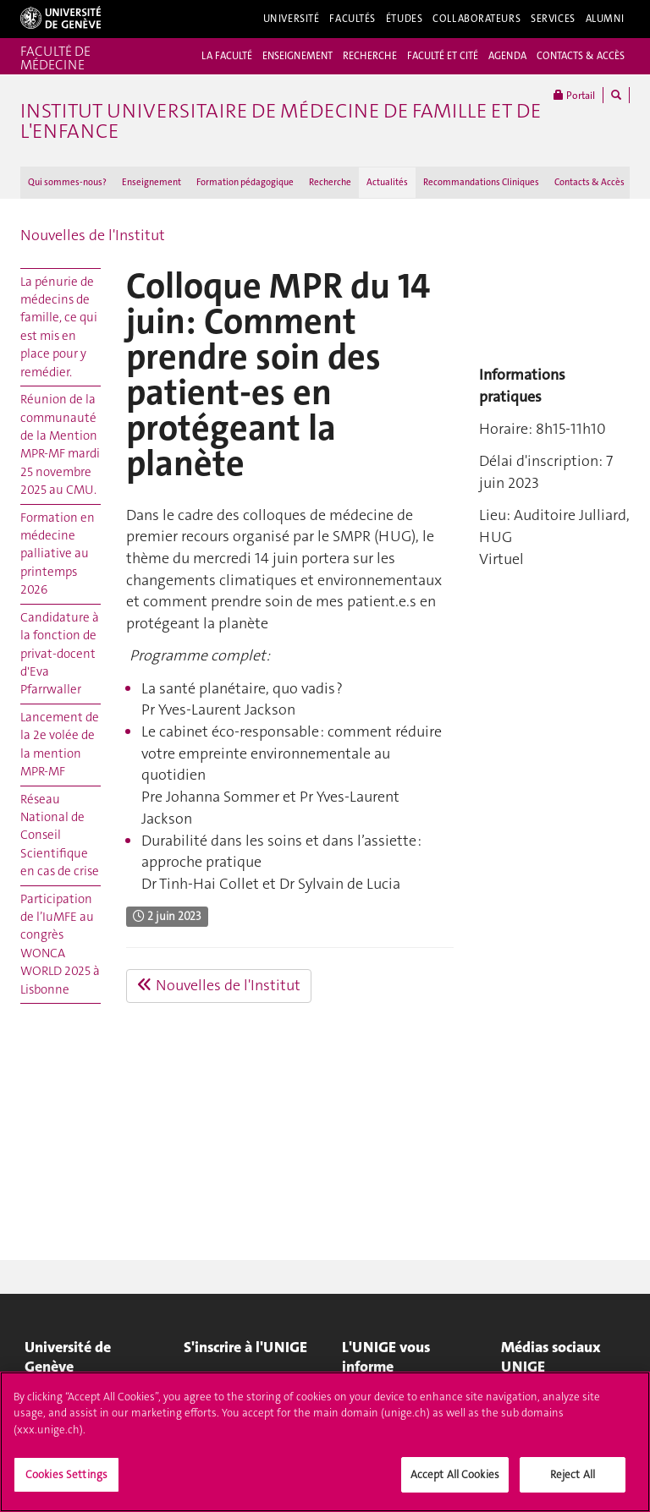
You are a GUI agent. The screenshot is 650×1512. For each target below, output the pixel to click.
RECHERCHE (370, 56)
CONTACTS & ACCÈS (581, 56)
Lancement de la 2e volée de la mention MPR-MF (59, 744)
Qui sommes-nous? (67, 182)
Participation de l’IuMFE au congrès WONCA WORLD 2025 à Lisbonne (60, 944)
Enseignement (151, 182)
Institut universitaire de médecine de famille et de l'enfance (280, 121)
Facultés (352, 18)
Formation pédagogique (245, 182)
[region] (325, 1442)
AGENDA (507, 56)
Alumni (605, 18)
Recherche (330, 182)
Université (291, 18)
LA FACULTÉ (226, 56)
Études (404, 18)
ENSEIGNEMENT (297, 56)
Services (553, 18)
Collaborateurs (476, 18)
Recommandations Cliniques (481, 182)
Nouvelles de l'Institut (92, 235)
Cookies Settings (66, 1474)
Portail (574, 95)
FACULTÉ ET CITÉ (442, 56)
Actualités (387, 182)
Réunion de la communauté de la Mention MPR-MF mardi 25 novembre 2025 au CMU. (60, 444)
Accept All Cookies (454, 1474)
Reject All (572, 1474)
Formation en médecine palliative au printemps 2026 (57, 554)
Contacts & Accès (589, 182)
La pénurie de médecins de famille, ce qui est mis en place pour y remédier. (58, 327)
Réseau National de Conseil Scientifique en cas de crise (59, 835)
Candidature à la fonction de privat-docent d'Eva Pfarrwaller (59, 653)
